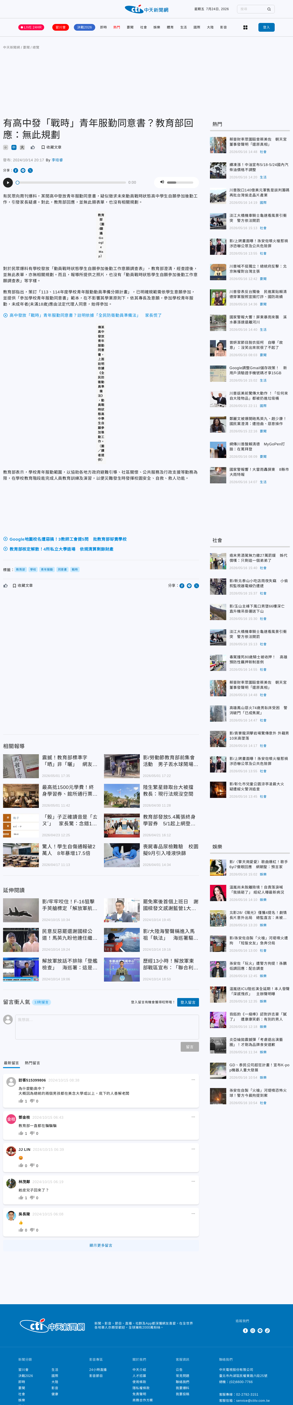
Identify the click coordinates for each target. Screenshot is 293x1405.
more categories (245, 27)
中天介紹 (139, 1369)
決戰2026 (84, 27)
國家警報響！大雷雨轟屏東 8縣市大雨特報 (259, 472)
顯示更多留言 (101, 1245)
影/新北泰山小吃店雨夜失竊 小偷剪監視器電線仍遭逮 (259, 583)
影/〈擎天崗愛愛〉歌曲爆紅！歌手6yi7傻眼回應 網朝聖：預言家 (259, 864)
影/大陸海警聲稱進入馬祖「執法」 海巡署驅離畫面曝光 (171, 935)
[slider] (71, 182)
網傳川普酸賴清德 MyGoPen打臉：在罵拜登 (257, 446)
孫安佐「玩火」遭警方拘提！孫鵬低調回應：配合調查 (258, 966)
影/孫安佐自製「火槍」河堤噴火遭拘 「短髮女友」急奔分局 (259, 940)
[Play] (8, 183)
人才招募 (139, 1376)
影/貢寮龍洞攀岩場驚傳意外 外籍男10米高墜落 (259, 735)
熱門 (116, 27)
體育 (170, 27)
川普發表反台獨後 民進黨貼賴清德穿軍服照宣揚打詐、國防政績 (258, 294)
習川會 (61, 27)
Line (260, 1330)
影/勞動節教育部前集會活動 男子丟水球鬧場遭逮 (171, 761)
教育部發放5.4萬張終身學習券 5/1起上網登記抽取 (169, 820)
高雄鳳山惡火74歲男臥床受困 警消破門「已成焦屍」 (259, 710)
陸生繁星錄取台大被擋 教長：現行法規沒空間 (171, 790)
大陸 (210, 27)
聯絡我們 (182, 1382)
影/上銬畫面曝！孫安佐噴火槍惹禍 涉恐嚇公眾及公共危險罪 (260, 243)
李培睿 (57, 160)
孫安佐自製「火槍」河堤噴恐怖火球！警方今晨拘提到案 (258, 1093)
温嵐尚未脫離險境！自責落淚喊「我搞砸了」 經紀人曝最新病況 (257, 889)
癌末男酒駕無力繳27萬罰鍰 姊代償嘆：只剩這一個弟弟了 (259, 558)
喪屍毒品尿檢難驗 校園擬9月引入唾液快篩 (171, 850)
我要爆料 (182, 1388)
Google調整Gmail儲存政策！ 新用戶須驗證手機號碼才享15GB (258, 370)
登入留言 (188, 1002)
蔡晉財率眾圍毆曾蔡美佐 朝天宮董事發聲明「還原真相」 (258, 141)
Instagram (252, 1330)
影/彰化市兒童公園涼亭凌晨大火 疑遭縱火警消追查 (259, 786)
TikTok (267, 1330)
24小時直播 (98, 1369)
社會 (143, 27)
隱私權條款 (141, 1388)
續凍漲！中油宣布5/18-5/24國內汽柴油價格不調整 (259, 167)
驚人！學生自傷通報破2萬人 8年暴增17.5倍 (68, 850)
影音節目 (96, 1376)
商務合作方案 (142, 1400)
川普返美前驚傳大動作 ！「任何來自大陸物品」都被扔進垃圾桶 (259, 395)
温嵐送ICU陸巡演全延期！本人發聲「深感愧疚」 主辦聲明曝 (260, 991)
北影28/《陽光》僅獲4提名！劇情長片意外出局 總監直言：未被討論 (258, 915)
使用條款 (139, 1382)
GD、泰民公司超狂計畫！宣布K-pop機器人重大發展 (260, 1067)
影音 (223, 27)
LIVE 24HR (33, 27)
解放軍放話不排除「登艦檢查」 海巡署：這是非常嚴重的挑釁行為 (70, 964)
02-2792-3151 (247, 1394)
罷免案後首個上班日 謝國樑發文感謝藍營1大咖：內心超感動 (171, 905)
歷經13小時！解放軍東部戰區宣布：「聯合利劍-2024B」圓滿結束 (168, 964)
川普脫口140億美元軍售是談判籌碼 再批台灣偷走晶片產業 (260, 192)
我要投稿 (182, 1394)
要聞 (130, 27)
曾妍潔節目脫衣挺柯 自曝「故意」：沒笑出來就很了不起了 (256, 345)
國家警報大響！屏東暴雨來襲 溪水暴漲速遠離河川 (258, 319)
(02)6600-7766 (241, 1382)
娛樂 (156, 27)
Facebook (245, 1330)
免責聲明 (139, 1394)
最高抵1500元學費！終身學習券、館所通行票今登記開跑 (70, 790)
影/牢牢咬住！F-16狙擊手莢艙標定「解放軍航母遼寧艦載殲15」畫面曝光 (70, 905)
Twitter (238, 1330)
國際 (197, 27)
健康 (54, 1394)
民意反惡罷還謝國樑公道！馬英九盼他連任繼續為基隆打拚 (70, 935)
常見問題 (182, 1376)
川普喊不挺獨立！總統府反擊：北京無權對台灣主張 (258, 268)
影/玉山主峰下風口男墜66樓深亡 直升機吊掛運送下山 (259, 608)
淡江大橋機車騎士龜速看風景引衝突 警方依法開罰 (258, 218)
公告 (179, 1369)
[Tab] (32, 1063)
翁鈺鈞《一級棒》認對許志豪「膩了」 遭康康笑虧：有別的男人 (258, 1016)
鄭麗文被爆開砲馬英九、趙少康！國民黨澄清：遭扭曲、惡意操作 (258, 421)
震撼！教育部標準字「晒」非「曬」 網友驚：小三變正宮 (67, 761)
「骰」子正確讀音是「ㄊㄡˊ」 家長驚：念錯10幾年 (70, 820)
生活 (183, 27)
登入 (266, 27)
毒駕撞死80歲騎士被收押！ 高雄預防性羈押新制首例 (259, 659)
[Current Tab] (11, 1063)
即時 (103, 27)
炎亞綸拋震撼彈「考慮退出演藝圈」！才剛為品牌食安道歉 (256, 1042)
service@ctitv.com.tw (253, 1400)
